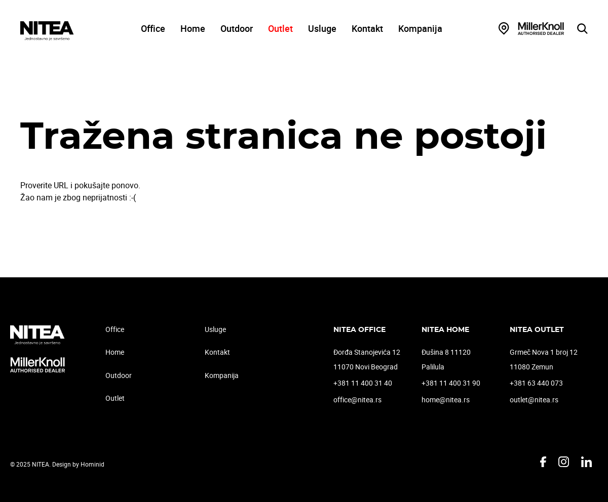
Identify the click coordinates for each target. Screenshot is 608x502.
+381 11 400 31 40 (362, 383)
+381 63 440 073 (536, 383)
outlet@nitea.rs (534, 399)
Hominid (92, 464)
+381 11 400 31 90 (451, 383)
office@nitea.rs (357, 399)
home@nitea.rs (446, 399)
